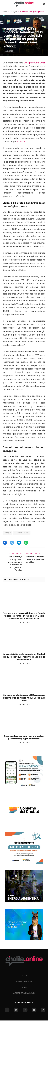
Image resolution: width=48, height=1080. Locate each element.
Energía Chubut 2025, (34, 62)
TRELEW (24, 975)
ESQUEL (24, 987)
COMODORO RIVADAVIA (24, 993)
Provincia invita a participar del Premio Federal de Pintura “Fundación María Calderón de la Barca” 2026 (24, 616)
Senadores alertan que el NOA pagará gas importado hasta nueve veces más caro (24, 698)
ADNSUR (21, 141)
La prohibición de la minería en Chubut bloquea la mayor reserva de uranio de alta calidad (24, 657)
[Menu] (4, 4)
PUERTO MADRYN (24, 981)
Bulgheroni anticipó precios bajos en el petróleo (35, 559)
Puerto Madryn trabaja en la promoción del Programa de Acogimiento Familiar (15, 563)
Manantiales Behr (21, 533)
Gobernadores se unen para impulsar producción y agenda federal (24, 737)
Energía (7, 533)
